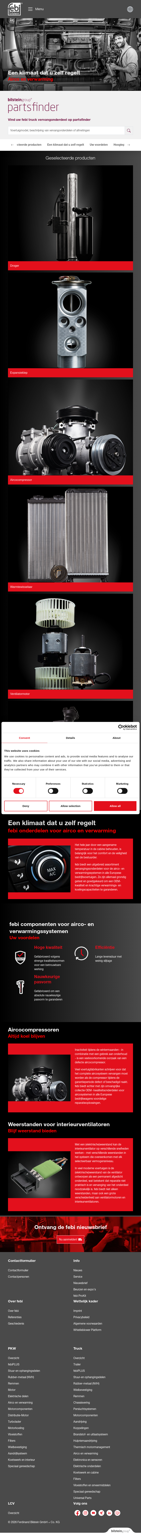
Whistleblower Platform (87, 1330)
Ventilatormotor (20, 693)
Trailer (77, 1364)
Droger (14, 265)
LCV (11, 1503)
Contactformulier (22, 1261)
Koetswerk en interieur (21, 1459)
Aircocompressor (21, 479)
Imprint (77, 1310)
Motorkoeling (16, 1428)
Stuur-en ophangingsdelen (24, 1370)
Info (76, 1261)
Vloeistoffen (15, 1434)
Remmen (13, 1383)
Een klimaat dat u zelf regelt (65, 144)
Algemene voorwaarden (87, 1323)
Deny (26, 806)
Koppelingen (81, 1428)
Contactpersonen (18, 1276)
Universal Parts (82, 1498)
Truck (77, 1348)
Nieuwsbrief (80, 1283)
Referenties (14, 1317)
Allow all (115, 806)
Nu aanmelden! (70, 1239)
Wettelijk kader (85, 1301)
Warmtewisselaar (21, 586)
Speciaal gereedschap (21, 1466)
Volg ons (80, 1503)
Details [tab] (70, 737)
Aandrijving (80, 1421)
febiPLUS (13, 1364)
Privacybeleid (81, 1317)
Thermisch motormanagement (91, 1447)
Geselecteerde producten (24, 144)
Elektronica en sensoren (87, 1459)
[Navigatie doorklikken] (35, 9)
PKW (12, 1348)
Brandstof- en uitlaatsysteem (90, 1434)
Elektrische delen (18, 1396)
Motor (11, 1389)
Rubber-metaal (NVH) (21, 1377)
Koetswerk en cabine (86, 1472)
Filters (11, 1440)
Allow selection (70, 806)
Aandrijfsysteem (17, 1453)
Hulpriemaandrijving (85, 1440)
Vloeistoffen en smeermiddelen (91, 1485)
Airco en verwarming (20, 1402)
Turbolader (14, 1421)
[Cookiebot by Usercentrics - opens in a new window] (121, 727)
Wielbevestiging (17, 1447)
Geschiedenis (16, 1323)
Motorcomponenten (20, 1409)
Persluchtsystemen (84, 1409)
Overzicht (13, 1358)
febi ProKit (79, 1295)
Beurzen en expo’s (84, 1289)
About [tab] (116, 737)
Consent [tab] (24, 737)
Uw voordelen (99, 144)
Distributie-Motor (18, 1415)
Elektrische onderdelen (87, 1466)
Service (77, 1276)
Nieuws (77, 1270)
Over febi (15, 1301)
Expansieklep (18, 372)
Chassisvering (81, 1402)
